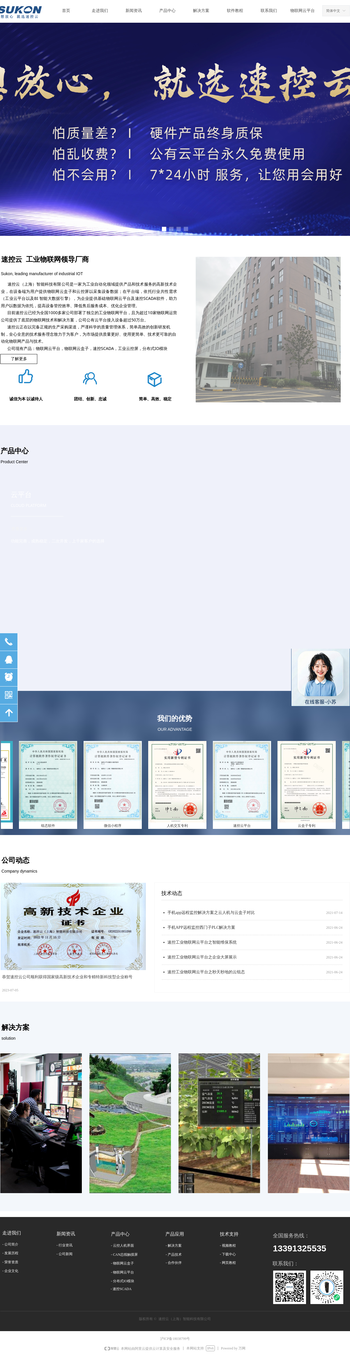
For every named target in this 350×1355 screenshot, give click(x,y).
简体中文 (333, 11)
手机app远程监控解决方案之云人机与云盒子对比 (211, 912)
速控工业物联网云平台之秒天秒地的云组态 (206, 972)
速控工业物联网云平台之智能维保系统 (202, 942)
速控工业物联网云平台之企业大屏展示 (202, 957)
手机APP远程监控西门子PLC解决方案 (201, 927)
